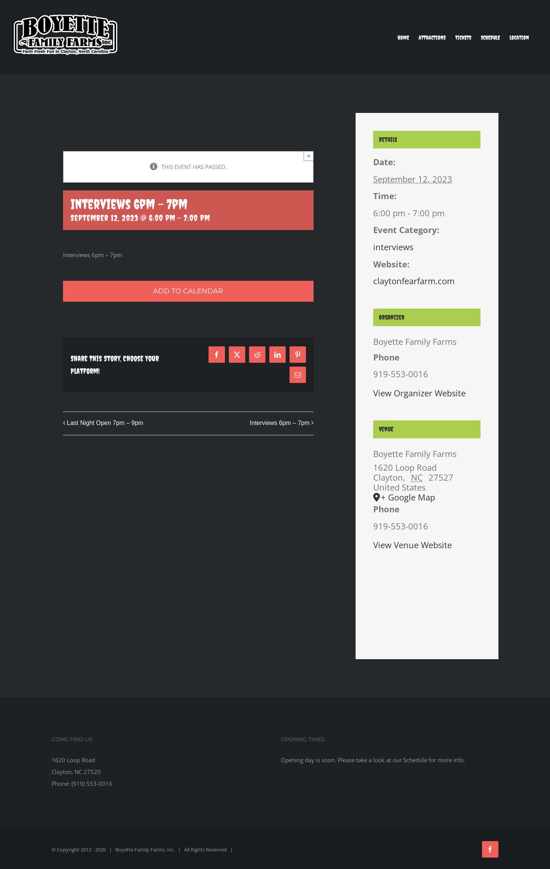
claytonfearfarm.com (414, 280)
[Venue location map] (426, 595)
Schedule (415, 760)
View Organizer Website (419, 393)
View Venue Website (412, 544)
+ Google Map (408, 497)
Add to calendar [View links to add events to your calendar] (188, 291)
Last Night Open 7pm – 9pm (105, 423)
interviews (393, 247)
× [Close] (309, 156)
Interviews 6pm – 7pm (280, 423)
